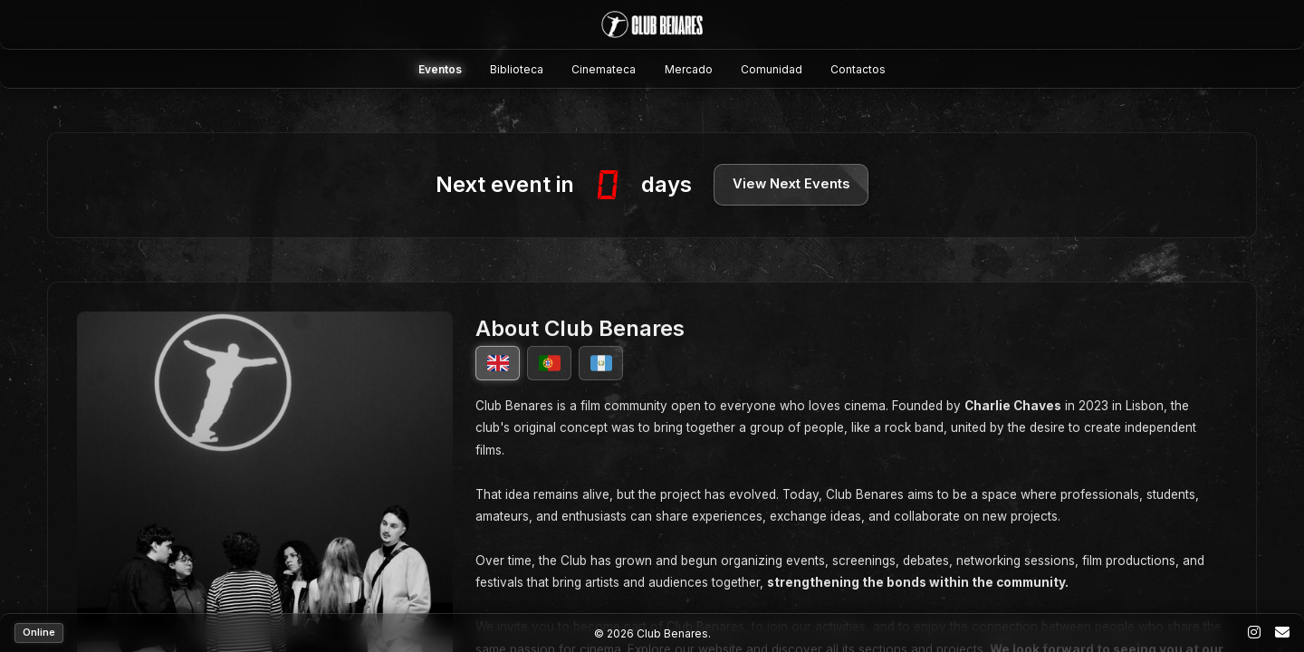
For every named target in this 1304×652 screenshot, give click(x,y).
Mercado (689, 69)
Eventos (440, 69)
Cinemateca (603, 69)
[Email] (1282, 633)
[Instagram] (1254, 633)
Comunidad (771, 69)
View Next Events (791, 185)
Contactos (858, 69)
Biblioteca (516, 69)
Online (39, 632)
